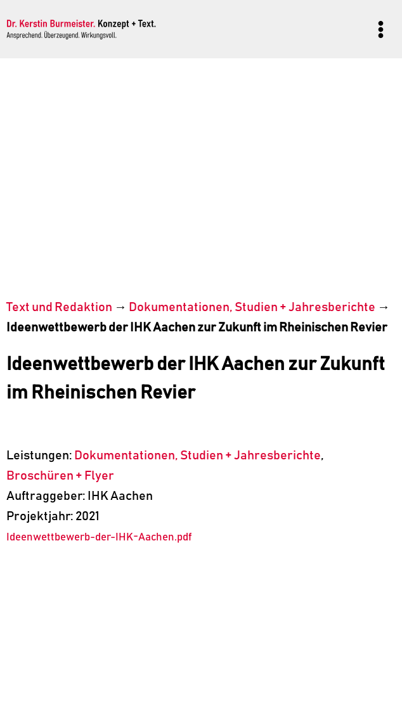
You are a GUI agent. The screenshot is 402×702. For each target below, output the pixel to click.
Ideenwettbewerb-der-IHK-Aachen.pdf (98, 537)
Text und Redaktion (59, 307)
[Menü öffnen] (380, 29)
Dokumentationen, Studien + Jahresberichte (252, 307)
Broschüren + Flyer (60, 475)
